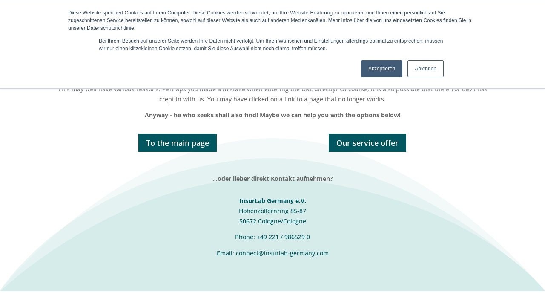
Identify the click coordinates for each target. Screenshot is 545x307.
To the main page (177, 143)
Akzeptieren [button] (381, 69)
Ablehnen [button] (425, 69)
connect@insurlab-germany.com (282, 253)
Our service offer (367, 143)
